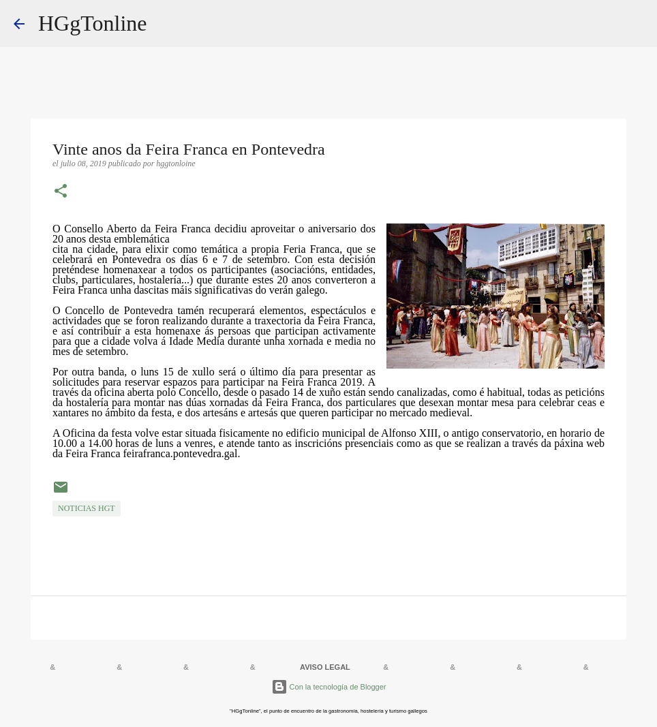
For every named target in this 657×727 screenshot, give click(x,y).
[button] (60, 192)
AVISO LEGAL (325, 667)
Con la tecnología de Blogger (328, 687)
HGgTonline (92, 23)
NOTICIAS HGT (86, 508)
